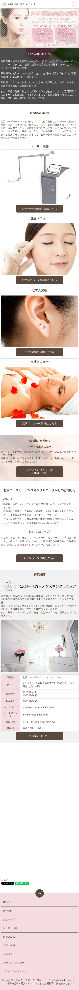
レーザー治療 (10, 928)
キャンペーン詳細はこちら (39, 558)
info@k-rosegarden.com (35, 714)
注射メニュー (10, 936)
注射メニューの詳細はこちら (39, 280)
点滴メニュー (10, 954)
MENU (73, 4)
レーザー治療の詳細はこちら (39, 208)
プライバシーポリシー (15, 971)
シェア (4, 879)
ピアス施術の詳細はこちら (39, 352)
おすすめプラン (11, 919)
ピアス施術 (9, 945)
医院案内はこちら (39, 736)
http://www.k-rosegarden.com (38, 707)
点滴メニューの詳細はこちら (39, 423)
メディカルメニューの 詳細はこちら (39, 471)
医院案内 (8, 911)
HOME (6, 902)
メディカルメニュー (13, 962)
